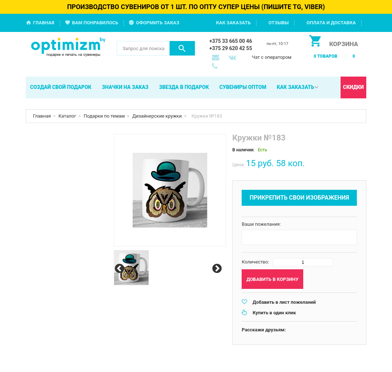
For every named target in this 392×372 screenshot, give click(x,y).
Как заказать (233, 22)
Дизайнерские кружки (157, 116)
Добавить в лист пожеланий (284, 302)
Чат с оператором (271, 57)
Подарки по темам (104, 116)
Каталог (67, 116)
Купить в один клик (274, 312)
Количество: (255, 262)
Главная (43, 22)
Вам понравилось (95, 22)
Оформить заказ (157, 22)
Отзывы (278, 22)
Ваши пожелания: (261, 224)
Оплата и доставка (331, 22)
